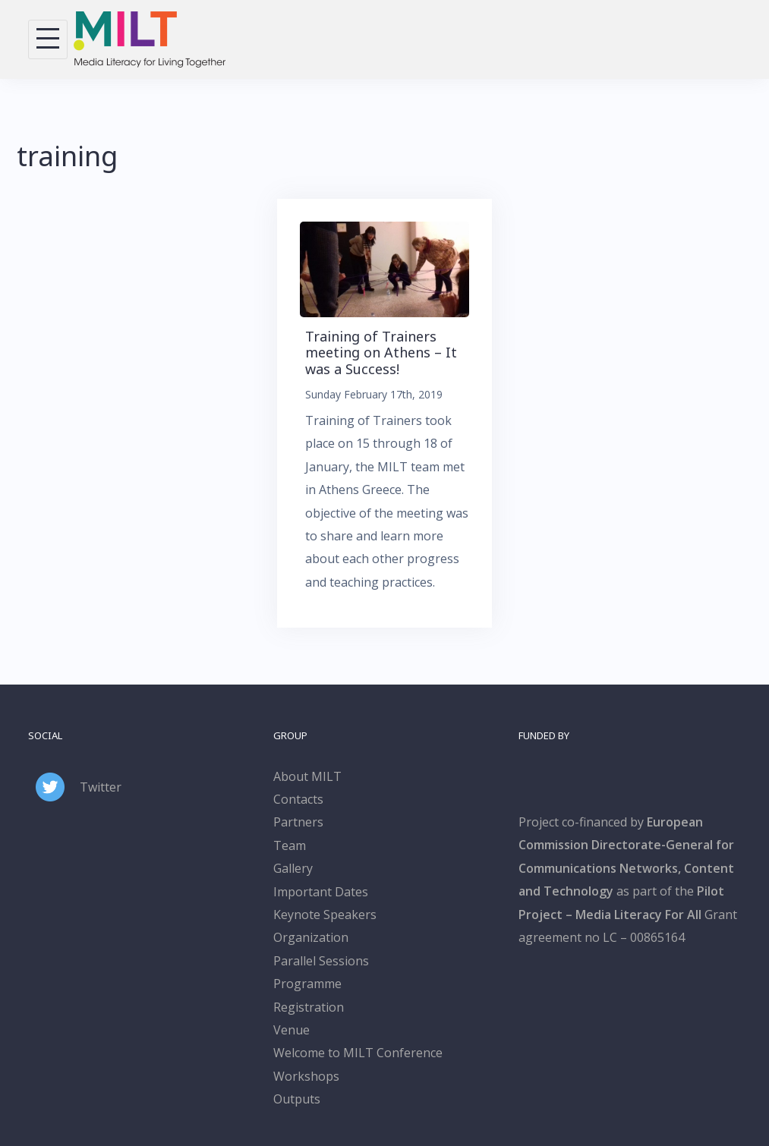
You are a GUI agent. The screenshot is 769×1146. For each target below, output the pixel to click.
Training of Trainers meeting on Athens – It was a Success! (381, 352)
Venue (291, 1030)
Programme (307, 983)
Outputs (296, 1099)
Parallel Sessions (321, 960)
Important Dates (320, 891)
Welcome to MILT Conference (358, 1052)
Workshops (306, 1076)
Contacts (298, 799)
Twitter (100, 787)
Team (289, 845)
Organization (310, 937)
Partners (298, 822)
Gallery (293, 868)
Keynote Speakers (325, 914)
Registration (308, 1007)
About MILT (307, 776)
